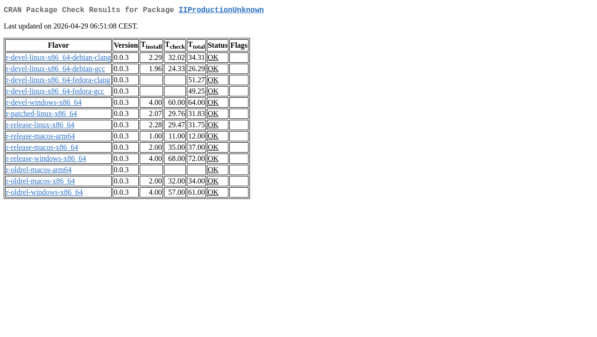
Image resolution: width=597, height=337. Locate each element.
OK (213, 59)
